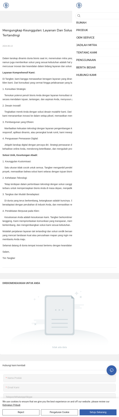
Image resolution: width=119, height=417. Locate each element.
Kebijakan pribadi (11, 405)
